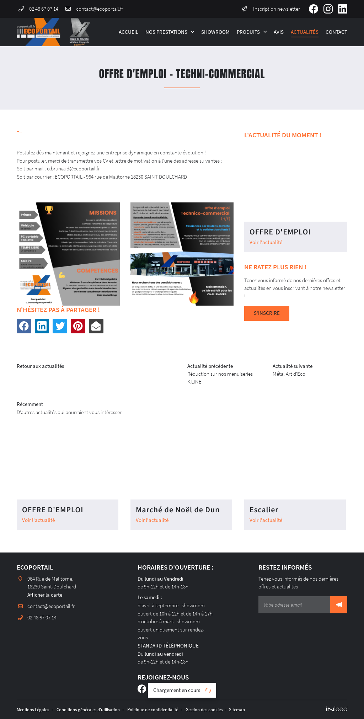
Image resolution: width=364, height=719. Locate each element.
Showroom (215, 31)
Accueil (128, 31)
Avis (279, 31)
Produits (248, 31)
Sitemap (261, 710)
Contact (336, 31)
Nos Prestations (166, 31)
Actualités (304, 31)
